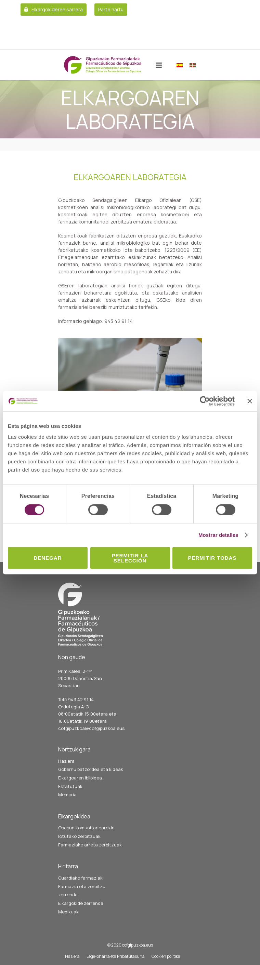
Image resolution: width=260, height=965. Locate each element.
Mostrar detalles (218, 535)
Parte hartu (111, 9)
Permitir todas (212, 558)
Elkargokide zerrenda (80, 903)
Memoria (67, 794)
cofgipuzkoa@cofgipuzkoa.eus (91, 728)
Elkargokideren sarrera (57, 9)
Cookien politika (166, 956)
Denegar (48, 558)
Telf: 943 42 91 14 (76, 699)
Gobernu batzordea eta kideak (90, 769)
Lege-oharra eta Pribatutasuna (116, 956)
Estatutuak (70, 786)
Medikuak (68, 912)
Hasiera (66, 761)
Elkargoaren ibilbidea (80, 778)
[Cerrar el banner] (249, 401)
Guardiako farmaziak (80, 878)
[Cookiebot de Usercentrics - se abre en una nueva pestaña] (205, 401)
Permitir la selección (130, 557)
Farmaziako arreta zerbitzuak (90, 845)
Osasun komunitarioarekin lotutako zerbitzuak (86, 832)
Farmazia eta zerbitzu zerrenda (81, 890)
